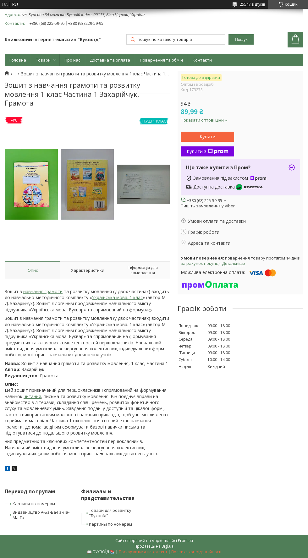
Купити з (207, 151)
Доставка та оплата (110, 60)
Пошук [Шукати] (241, 39)
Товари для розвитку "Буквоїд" (110, 512)
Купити (208, 136)
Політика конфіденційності (196, 552)
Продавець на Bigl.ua (154, 546)
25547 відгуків (252, 4)
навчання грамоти (43, 291)
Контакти (202, 60)
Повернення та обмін (161, 60)
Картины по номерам (110, 524)
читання (32, 396)
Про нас (72, 60)
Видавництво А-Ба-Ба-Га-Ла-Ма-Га (41, 514)
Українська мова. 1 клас (117, 297)
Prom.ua (185, 540)
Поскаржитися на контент (143, 552)
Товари (43, 60)
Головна (17, 60)
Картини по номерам (34, 503)
